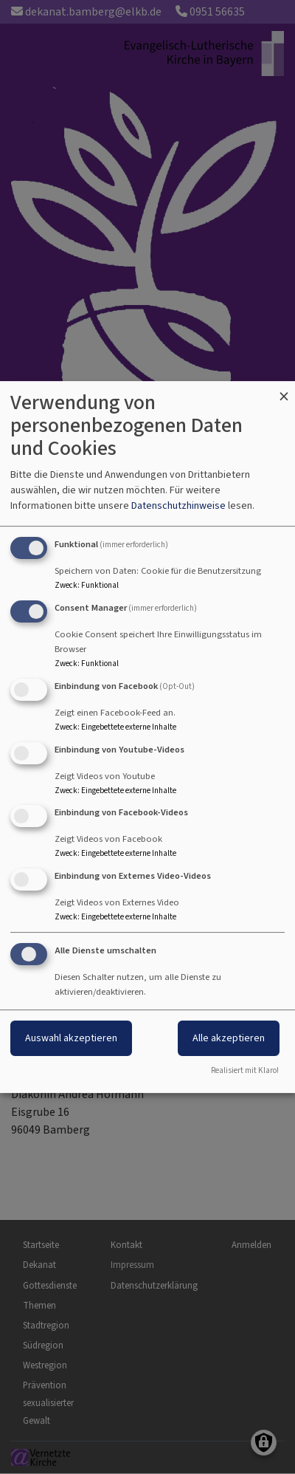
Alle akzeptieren (228, 1038)
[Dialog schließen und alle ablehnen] (284, 390)
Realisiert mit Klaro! (245, 1070)
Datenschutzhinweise (178, 505)
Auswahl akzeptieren (71, 1038)
